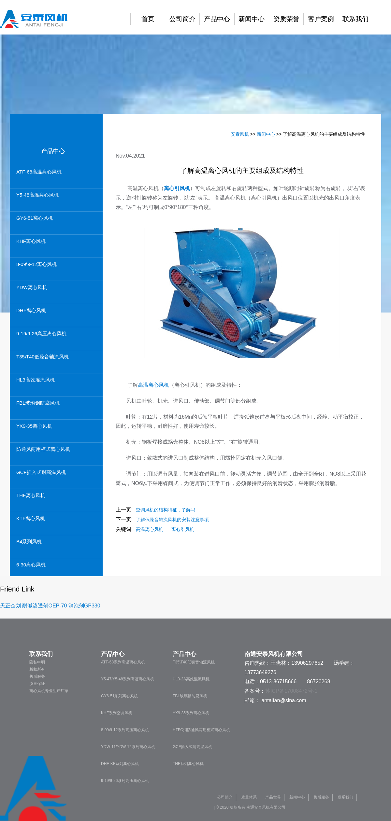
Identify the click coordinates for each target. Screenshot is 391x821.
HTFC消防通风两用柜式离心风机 (201, 730)
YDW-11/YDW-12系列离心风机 (128, 746)
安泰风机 (240, 134)
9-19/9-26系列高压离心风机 (125, 780)
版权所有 (37, 669)
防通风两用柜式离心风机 (43, 449)
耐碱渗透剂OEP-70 (44, 605)
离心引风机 (182, 529)
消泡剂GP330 (84, 605)
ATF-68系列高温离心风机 (123, 662)
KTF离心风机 (30, 518)
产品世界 (273, 797)
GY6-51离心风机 (34, 218)
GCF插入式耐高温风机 (41, 472)
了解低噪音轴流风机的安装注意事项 (172, 519)
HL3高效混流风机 (35, 380)
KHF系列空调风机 (116, 713)
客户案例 (321, 18)
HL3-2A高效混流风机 (191, 679)
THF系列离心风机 (188, 763)
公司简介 (182, 18)
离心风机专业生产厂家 (48, 691)
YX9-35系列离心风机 (191, 713)
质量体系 (249, 797)
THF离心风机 (30, 495)
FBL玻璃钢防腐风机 (38, 403)
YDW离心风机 (31, 287)
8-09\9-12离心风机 (36, 264)
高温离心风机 (153, 385)
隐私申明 (37, 662)
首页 (147, 18)
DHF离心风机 (31, 310)
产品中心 (217, 18)
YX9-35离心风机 (34, 426)
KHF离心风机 (31, 241)
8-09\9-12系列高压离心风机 (125, 730)
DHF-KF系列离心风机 (120, 763)
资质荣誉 (286, 18)
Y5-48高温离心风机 (37, 195)
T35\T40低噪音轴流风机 (42, 356)
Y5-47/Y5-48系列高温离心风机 (127, 679)
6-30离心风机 (31, 564)
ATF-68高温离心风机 (39, 171)
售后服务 (37, 676)
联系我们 (355, 18)
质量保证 (37, 683)
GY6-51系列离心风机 (119, 696)
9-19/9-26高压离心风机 (41, 333)
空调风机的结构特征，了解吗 (165, 509)
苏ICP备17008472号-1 (291, 691)
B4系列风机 (29, 541)
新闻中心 (252, 18)
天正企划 (10, 605)
